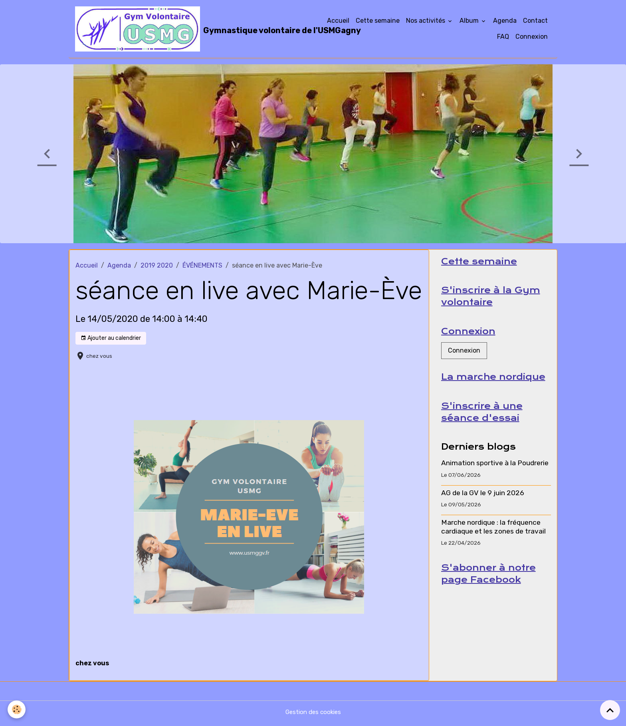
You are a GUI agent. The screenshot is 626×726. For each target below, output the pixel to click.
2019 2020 (157, 268)
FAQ (503, 38)
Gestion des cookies (313, 714)
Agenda (505, 22)
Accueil (338, 22)
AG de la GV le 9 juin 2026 (482, 500)
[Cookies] (17, 709)
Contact (535, 22)
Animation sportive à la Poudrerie (495, 471)
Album (470, 22)
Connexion (531, 38)
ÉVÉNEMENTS (202, 268)
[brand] (194, 30)
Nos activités (426, 22)
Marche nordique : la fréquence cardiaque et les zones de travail (493, 534)
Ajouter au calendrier (111, 341)
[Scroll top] (610, 710)
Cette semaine (378, 22)
